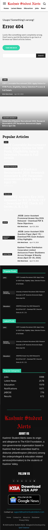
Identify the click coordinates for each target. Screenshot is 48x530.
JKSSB (5, 222)
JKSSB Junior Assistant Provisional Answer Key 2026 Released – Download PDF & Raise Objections (31, 220)
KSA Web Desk (23, 226)
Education (8, 194)
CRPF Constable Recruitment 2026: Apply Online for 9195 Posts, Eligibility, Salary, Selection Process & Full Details (25, 151)
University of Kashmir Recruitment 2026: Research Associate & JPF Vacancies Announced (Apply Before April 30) (24, 175)
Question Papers (6, 237)
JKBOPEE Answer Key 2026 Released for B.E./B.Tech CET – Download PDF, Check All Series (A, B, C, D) (25, 201)
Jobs (5, 79)
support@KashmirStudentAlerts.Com (29, 512)
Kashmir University (9, 118)
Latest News (7, 254)
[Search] (40, 56)
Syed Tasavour (24, 528)
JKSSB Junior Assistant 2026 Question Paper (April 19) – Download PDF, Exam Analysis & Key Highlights (31, 235)
